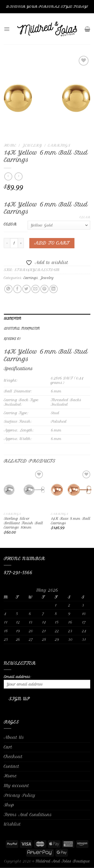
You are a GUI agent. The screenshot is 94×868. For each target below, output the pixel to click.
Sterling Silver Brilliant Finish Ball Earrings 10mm (23, 522)
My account (16, 785)
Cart (8, 747)
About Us (14, 737)
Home (10, 145)
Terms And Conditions (28, 814)
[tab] (47, 319)
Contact (11, 766)
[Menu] (7, 29)
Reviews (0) (12, 339)
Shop (9, 804)
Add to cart (51, 243)
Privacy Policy (19, 795)
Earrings (59, 145)
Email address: (47, 682)
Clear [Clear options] (85, 217)
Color (10, 224)
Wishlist (12, 824)
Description (12, 319)
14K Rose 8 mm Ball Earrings (70, 520)
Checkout (13, 756)
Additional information (22, 329)
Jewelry (32, 145)
